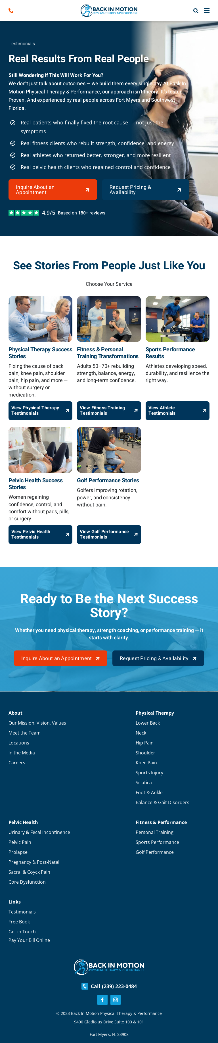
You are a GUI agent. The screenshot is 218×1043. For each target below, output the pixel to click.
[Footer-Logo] (109, 961)
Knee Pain (146, 763)
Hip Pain (145, 743)
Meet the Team (25, 733)
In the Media (22, 753)
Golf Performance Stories (108, 480)
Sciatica (144, 782)
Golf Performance (155, 852)
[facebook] (102, 1000)
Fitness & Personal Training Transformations (108, 352)
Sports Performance (157, 842)
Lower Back (148, 723)
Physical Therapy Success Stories (40, 352)
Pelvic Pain (20, 842)
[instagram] (115, 1000)
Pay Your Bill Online (29, 940)
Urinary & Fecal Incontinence (39, 832)
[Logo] (109, 6)
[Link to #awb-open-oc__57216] (195, 10)
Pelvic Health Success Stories (36, 483)
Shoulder (145, 753)
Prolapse (18, 852)
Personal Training (154, 832)
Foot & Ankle (149, 792)
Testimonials (22, 912)
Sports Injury (149, 772)
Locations (19, 743)
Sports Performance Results (170, 352)
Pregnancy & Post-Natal (34, 862)
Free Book (19, 922)
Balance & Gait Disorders (162, 802)
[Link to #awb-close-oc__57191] (206, 11)
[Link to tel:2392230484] (20, 10)
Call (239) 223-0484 (109, 986)
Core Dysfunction (27, 882)
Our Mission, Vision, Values (37, 723)
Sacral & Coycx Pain (29, 872)
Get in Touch (22, 932)
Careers (17, 763)
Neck (141, 733)
